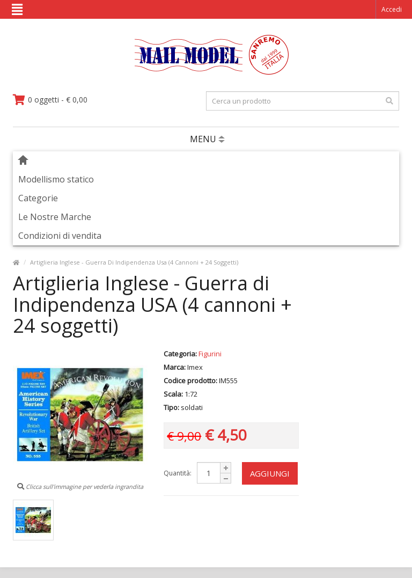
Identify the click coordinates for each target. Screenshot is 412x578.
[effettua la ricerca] (389, 101)
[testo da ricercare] (302, 101)
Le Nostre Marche (54, 217)
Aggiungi (270, 473)
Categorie (38, 198)
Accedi (391, 9)
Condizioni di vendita (59, 236)
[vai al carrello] (50, 99)
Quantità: (178, 473)
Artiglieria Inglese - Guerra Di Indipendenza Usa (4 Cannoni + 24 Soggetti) (134, 262)
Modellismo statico (56, 179)
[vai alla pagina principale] (206, 72)
